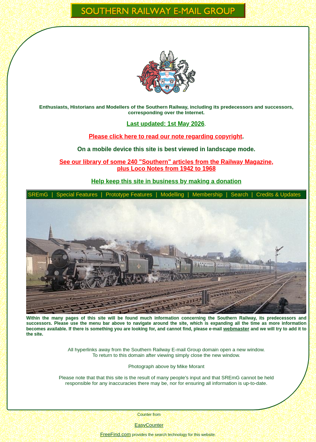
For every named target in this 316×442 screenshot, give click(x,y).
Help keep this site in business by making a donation (166, 181)
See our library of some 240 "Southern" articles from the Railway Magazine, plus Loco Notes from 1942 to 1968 (166, 165)
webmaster (236, 329)
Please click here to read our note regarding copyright (165, 136)
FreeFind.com (115, 434)
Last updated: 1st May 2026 (165, 124)
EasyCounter (148, 425)
